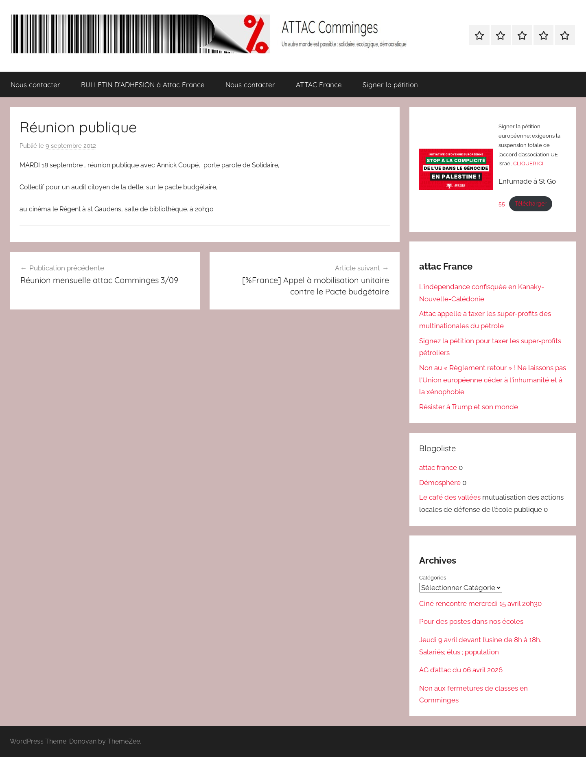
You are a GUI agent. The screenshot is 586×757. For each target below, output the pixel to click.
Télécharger (531, 203)
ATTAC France (319, 84)
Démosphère (440, 482)
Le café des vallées (450, 497)
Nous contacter (35, 84)
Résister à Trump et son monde (468, 407)
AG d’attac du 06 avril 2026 (461, 670)
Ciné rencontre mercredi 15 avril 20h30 (480, 603)
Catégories (432, 578)
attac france (438, 467)
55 (502, 203)
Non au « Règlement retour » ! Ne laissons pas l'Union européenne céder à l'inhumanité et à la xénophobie (492, 380)
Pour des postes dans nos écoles (471, 621)
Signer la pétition (390, 84)
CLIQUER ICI (528, 163)
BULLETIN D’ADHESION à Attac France (143, 84)
